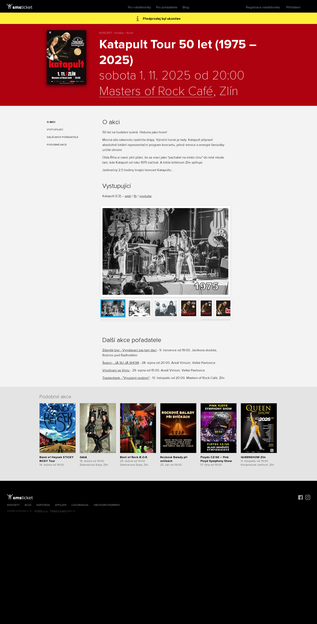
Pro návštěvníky (139, 7)
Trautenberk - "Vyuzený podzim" (125, 378)
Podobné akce (57, 144)
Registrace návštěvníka (263, 7)
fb (135, 196)
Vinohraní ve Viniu (116, 370)
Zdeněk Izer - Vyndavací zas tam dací (129, 350)
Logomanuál (80, 505)
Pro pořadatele (166, 7)
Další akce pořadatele (62, 137)
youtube (145, 196)
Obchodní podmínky (107, 505)
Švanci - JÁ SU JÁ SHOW (120, 363)
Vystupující (55, 129)
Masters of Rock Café (156, 91)
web (128, 196)
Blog (185, 7)
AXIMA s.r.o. (41, 511)
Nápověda (43, 505)
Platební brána (58, 511)
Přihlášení (293, 7)
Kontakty (13, 505)
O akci (51, 122)
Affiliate (60, 505)
